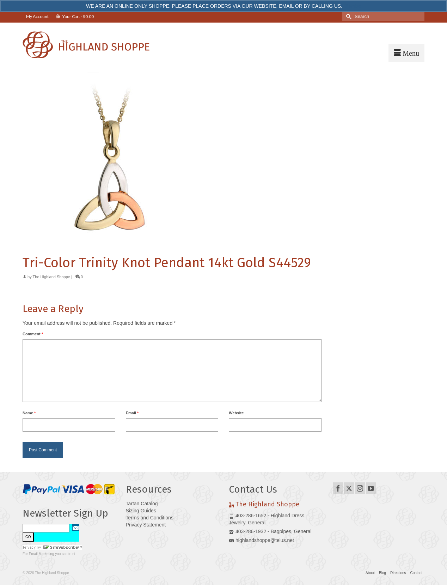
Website (236, 413)
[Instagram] (360, 487)
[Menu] (406, 53)
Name (29, 413)
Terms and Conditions (149, 517)
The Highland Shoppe (51, 277)
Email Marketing (41, 554)
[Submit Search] (347, 16)
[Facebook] (338, 487)
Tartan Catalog (142, 503)
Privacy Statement (146, 525)
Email (132, 413)
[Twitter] (349, 487)
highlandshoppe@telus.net (261, 540)
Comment (33, 334)
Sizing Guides (141, 510)
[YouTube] (371, 487)
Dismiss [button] (352, 6)
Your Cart (75, 16)
